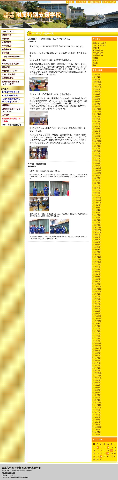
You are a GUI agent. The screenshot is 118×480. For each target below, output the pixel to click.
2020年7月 (97, 240)
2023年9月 (97, 146)
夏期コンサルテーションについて (11, 110)
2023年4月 (97, 158)
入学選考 (6, 115)
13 (111, 450)
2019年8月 (97, 267)
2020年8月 (97, 237)
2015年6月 (97, 388)
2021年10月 (97, 203)
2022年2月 (97, 193)
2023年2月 (97, 163)
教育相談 (6, 105)
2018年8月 (97, 296)
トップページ (7, 31)
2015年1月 (97, 400)
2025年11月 (97, 84)
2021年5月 (97, 215)
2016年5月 (97, 361)
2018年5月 (97, 304)
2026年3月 (97, 74)
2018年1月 (97, 314)
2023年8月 (97, 148)
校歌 (4, 60)
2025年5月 (97, 99)
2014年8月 (97, 412)
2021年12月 (97, 198)
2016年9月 (97, 351)
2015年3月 (97, 395)
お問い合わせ (94, 2)
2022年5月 (97, 185)
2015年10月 (97, 378)
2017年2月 (97, 338)
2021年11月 (97, 200)
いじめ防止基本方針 (10, 64)
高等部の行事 (98, 55)
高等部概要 (6, 49)
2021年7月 (97, 210)
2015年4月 (97, 393)
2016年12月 (97, 343)
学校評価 (6, 67)
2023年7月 (97, 151)
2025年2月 (97, 104)
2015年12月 (97, 373)
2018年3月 (97, 309)
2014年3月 (97, 422)
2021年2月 (97, 222)
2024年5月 (97, 126)
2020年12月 (97, 227)
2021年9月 (97, 205)
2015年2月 (97, 397)
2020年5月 (97, 245)
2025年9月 (97, 89)
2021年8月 (97, 208)
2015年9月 (97, 380)
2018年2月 (97, 311)
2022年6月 (97, 183)
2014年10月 (97, 407)
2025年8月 (97, 92)
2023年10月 (97, 144)
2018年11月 (97, 289)
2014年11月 (97, 405)
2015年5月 (97, 390)
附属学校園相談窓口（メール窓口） (10, 83)
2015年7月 (97, 385)
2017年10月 (97, 321)
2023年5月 (97, 156)
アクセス (81, 2)
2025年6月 (97, 97)
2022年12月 (97, 168)
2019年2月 (97, 282)
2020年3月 (97, 250)
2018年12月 (97, 287)
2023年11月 (97, 141)
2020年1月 (97, 254)
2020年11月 (97, 230)
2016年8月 (97, 353)
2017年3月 (97, 336)
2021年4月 (97, 217)
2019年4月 (97, 277)
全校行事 (96, 48)
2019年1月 (97, 284)
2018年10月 (97, 291)
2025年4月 (97, 102)
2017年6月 (97, 328)
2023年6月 (97, 153)
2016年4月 (97, 363)
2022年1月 (97, 195)
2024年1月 (97, 136)
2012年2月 (97, 432)
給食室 (95, 60)
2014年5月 (97, 420)
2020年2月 (97, 252)
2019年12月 (97, 257)
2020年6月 (97, 242)
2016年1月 (97, 370)
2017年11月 (97, 319)
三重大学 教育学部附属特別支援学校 (24, 14)
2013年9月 (97, 425)
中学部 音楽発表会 (37, 164)
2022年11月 (97, 171)
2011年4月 (97, 434)
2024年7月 (97, 121)
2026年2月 (97, 77)
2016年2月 (97, 368)
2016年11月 (97, 346)
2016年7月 (97, 356)
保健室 (95, 58)
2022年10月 (97, 173)
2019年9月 (97, 264)
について (11, 100)
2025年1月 (97, 107)
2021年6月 (97, 213)
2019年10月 (97, 262)
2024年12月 (97, 109)
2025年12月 (97, 82)
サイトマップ (109, 2)
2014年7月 (97, 415)
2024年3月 (97, 131)
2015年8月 (97, 383)
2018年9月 (97, 294)
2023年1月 (97, 166)
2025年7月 (97, 94)
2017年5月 (97, 331)
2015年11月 (97, 375)
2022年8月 (97, 178)
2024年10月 (97, 114)
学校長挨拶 (6, 35)
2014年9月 (97, 410)
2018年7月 (97, 299)
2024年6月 (97, 124)
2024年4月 (97, 129)
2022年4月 (97, 188)
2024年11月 (97, 111)
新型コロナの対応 (99, 43)
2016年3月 (97, 365)
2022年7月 (97, 180)
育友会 (95, 63)
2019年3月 (97, 279)
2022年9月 (97, 176)
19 (108, 453)
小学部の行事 (98, 50)
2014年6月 (97, 417)
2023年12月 (97, 139)
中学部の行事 (98, 53)
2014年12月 (97, 402)
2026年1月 (97, 79)
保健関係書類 (7, 78)
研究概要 (6, 53)
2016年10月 (97, 348)
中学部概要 (6, 46)
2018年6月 (97, 301)
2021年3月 (97, 220)
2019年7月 (97, 269)
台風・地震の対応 (99, 45)
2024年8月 (97, 119)
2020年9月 (97, 235)
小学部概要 (6, 42)
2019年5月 (97, 274)
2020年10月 (97, 232)
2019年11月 (97, 259)
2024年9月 (97, 116)
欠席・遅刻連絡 (8, 74)
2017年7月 (97, 326)
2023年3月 (97, 161)
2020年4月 (97, 247)
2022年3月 (97, 190)
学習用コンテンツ (9, 71)
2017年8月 (97, 324)
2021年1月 (97, 225)
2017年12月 (97, 316)
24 (101, 456)
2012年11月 (97, 427)
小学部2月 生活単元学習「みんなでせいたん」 (49, 39)
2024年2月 (97, 134)
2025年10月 (97, 87)
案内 (94, 65)
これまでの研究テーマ (11, 56)
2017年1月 (97, 341)
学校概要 (6, 39)
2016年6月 (97, 358)
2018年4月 (97, 306)
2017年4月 (97, 333)
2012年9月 (97, 430)
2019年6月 (97, 272)
